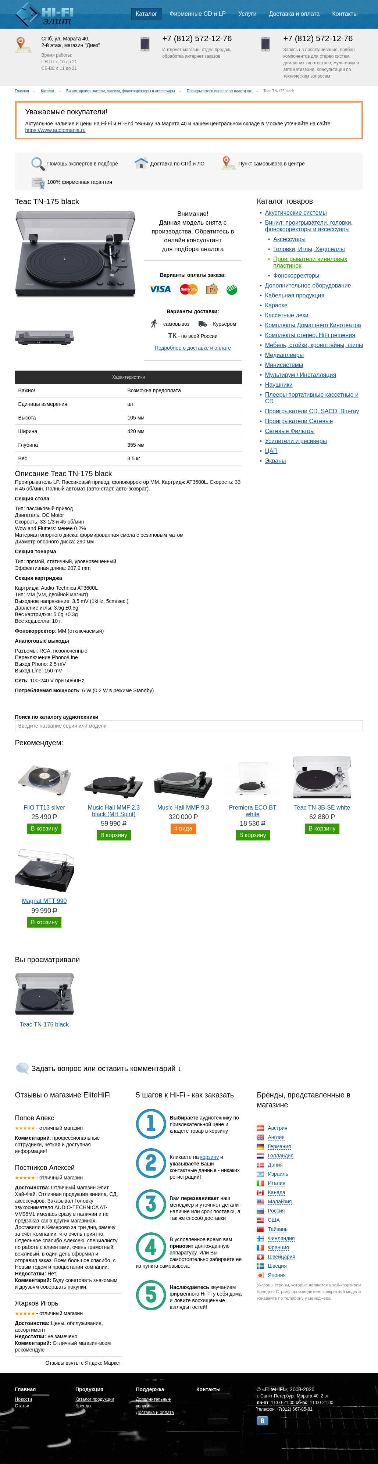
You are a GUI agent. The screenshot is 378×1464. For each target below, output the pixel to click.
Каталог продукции (94, 1399)
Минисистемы (284, 365)
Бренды (83, 1405)
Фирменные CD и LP (198, 14)
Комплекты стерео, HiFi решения (310, 335)
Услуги (247, 14)
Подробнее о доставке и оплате (193, 348)
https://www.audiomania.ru (55, 130)
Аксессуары (289, 239)
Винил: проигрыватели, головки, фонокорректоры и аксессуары (120, 91)
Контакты (345, 14)
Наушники (279, 385)
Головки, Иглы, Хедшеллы (309, 249)
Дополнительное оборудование (308, 285)
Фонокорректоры (296, 275)
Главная (22, 91)
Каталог (146, 14)
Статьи (22, 1405)
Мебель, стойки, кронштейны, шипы (314, 345)
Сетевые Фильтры (290, 431)
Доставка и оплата (294, 14)
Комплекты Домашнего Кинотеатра (313, 325)
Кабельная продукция (294, 295)
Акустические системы (296, 213)
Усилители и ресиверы (296, 441)
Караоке (276, 305)
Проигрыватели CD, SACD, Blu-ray (312, 411)
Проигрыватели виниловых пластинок (219, 91)
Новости (23, 1399)
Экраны (275, 461)
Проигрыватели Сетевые (299, 421)
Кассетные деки (287, 315)
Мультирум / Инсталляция (300, 375)
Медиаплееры (284, 355)
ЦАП (271, 451)
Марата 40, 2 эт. (313, 1396)
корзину (209, 1157)
